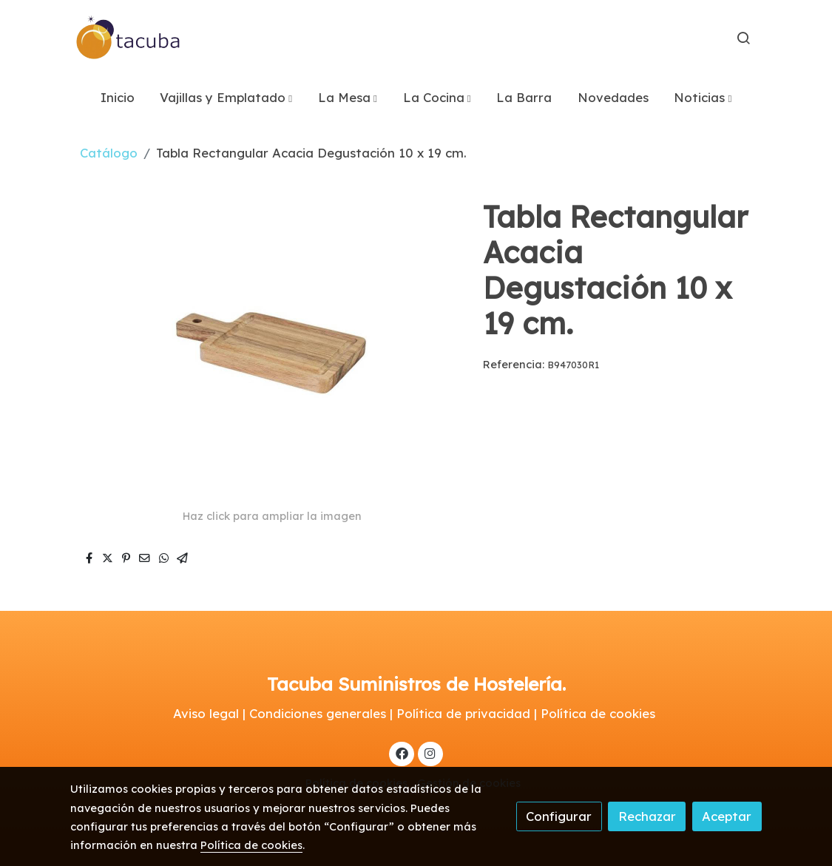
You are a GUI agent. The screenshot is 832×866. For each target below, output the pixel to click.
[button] (226, 97)
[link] (128, 38)
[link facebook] (401, 752)
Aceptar (726, 816)
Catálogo (109, 152)
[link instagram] (430, 752)
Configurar (559, 816)
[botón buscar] (743, 37)
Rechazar (647, 816)
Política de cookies (251, 845)
